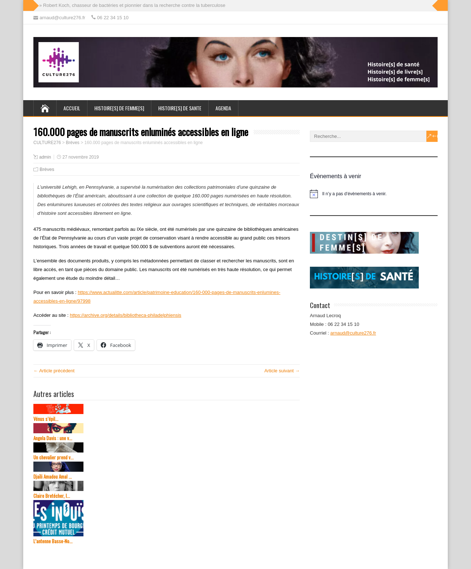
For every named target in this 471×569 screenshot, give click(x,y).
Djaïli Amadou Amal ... (52, 476)
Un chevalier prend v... (53, 457)
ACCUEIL (72, 108)
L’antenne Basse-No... (53, 541)
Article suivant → (282, 370)
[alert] (374, 193)
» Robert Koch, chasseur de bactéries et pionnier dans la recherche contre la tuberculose (132, 5)
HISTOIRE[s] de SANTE (179, 108)
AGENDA (223, 108)
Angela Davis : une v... (52, 438)
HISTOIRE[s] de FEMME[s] (119, 108)
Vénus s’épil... (45, 419)
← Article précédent (53, 370)
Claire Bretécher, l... (51, 495)
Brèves (47, 169)
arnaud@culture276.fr (353, 333)
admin (45, 157)
